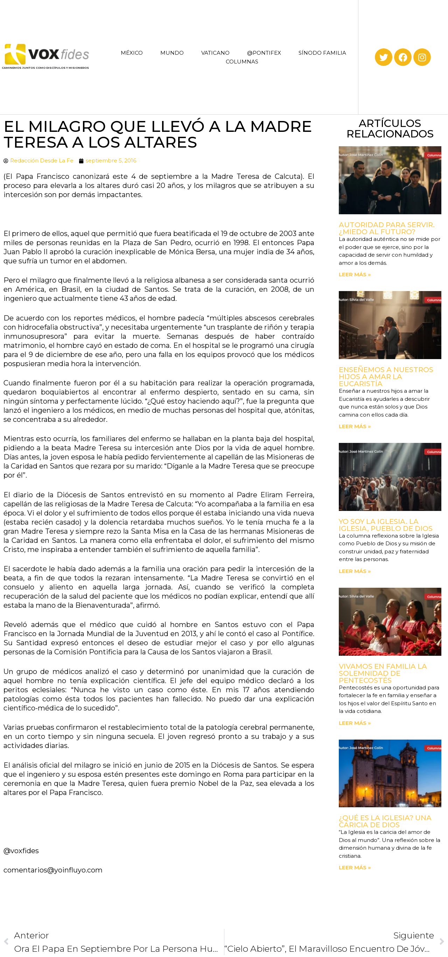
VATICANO (215, 52)
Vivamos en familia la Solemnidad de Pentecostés (383, 673)
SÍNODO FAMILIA (322, 52)
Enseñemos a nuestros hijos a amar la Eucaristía (386, 376)
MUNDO (172, 52)
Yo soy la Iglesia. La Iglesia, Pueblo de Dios (386, 525)
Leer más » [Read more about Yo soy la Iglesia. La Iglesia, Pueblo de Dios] (355, 571)
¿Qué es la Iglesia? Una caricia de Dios (385, 821)
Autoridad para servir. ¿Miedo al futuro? (387, 228)
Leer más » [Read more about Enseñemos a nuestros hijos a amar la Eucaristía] (355, 426)
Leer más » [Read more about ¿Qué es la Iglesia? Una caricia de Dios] (355, 867)
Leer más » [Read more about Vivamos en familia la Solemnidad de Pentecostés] (355, 723)
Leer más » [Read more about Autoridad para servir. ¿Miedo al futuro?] (355, 274)
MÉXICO (132, 52)
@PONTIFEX (264, 52)
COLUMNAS (242, 61)
